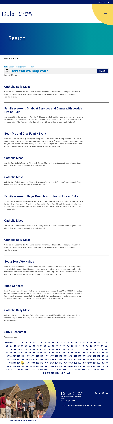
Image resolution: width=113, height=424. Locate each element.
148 (60, 359)
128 (87, 356)
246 (60, 373)
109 (14, 356)
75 (91, 349)
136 (14, 359)
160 (106, 359)
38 (53, 346)
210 (90, 366)
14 (64, 342)
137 (18, 359)
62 (41, 349)
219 (22, 370)
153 (79, 359)
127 (83, 356)
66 (56, 349)
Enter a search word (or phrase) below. (19, 67)
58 (26, 349)
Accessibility (96, 405)
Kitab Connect (13, 286)
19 (83, 342)
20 (87, 342)
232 (71, 370)
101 (87, 353)
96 (68, 353)
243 (48, 373)
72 (79, 349)
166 (26, 363)
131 (98, 356)
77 (98, 349)
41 (64, 346)
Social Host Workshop (19, 261)
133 (106, 356)
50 (98, 346)
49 (95, 346)
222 (33, 370)
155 (87, 359)
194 (30, 366)
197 (41, 366)
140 (30, 359)
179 (75, 363)
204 (68, 366)
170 (41, 363)
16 (72, 342)
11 (53, 342)
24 (102, 342)
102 (90, 353)
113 (30, 356)
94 (60, 353)
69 (68, 349)
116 (41, 356)
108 (10, 356)
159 (102, 359)
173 (52, 363)
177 (68, 363)
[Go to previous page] (9, 342)
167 (30, 363)
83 (18, 353)
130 (94, 356)
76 (95, 349)
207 (79, 366)
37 (49, 346)
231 (68, 370)
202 (60, 366)
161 (7, 363)
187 (106, 363)
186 (102, 363)
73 (83, 349)
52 (106, 346)
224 (41, 370)
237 (90, 370)
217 (14, 370)
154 (83, 359)
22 (95, 342)
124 (71, 356)
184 (94, 363)
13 (61, 342)
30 (22, 346)
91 (49, 353)
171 (45, 363)
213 (102, 366)
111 (22, 356)
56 (18, 349)
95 (64, 353)
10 (49, 342)
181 (83, 363)
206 (75, 366)
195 (33, 366)
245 (56, 373)
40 (60, 346)
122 (64, 356)
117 (45, 356)
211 (94, 366)
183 (90, 363)
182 (87, 363)
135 (10, 359)
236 (87, 370)
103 (94, 353)
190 (14, 366)
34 (37, 346)
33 (34, 346)
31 (26, 346)
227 (52, 370)
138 (22, 359)
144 (45, 359)
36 (45, 346)
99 (79, 353)
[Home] (17, 13)
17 (76, 342)
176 (64, 363)
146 (52, 359)
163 (14, 363)
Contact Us (65, 405)
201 (56, 366)
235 (83, 370)
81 (11, 353)
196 (37, 366)
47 (87, 346)
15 (68, 342)
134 (7, 359)
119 (52, 356)
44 (76, 346)
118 (49, 356)
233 (75, 370)
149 (64, 359)
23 (99, 342)
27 (11, 346)
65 (53, 349)
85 (26, 353)
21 (91, 342)
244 (52, 373)
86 (30, 353)
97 (72, 353)
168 (33, 363)
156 (90, 359)
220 (26, 370)
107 (7, 356)
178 (71, 363)
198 (45, 366)
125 (75, 356)
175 (60, 363)
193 (26, 366)
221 (30, 370)
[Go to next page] (68, 373)
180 (79, 363)
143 (41, 359)
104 (98, 353)
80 (7, 353)
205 (71, 366)
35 (41, 346)
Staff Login (101, 2)
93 (56, 353)
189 (10, 366)
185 (98, 363)
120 (56, 356)
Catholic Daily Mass (17, 86)
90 (45, 353)
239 (98, 370)
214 (106, 366)
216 (10, 370)
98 (76, 353)
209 (87, 366)
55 (15, 349)
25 (106, 342)
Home (6, 59)
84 (22, 353)
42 (68, 346)
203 (64, 366)
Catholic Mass (13, 158)
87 (34, 353)
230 (64, 370)
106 (106, 353)
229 (60, 370)
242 (44, 373)
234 (79, 370)
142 (37, 359)
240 (102, 370)
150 (68, 359)
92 (53, 353)
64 (49, 349)
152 (75, 359)
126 (79, 356)
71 (76, 349)
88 (37, 353)
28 (15, 346)
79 (106, 349)
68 (64, 349)
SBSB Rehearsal (15, 332)
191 (18, 366)
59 (30, 349)
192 (22, 366)
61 (37, 349)
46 (83, 346)
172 (49, 363)
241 (106, 370)
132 (102, 356)
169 (37, 363)
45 (79, 346)
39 (56, 346)
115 (37, 356)
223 (37, 370)
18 (80, 342)
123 (68, 356)
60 (34, 349)
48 (91, 346)
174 (56, 363)
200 (52, 366)
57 (22, 349)
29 (18, 346)
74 (87, 349)
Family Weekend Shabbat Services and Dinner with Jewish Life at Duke (43, 110)
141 (33, 359)
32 (30, 346)
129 (90, 356)
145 (49, 359)
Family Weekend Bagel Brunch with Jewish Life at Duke (41, 196)
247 (63, 373)
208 (83, 366)
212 (98, 366)
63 (45, 349)
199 (49, 366)
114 (33, 356)
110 (18, 356)
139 (26, 359)
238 (94, 370)
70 (72, 349)
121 (60, 356)
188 (7, 366)
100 (83, 353)
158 (98, 359)
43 (72, 346)
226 (49, 370)
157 (94, 359)
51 (102, 346)
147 (56, 359)
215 (7, 370)
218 (18, 370)
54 (11, 349)
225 (45, 370)
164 (18, 363)
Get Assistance (77, 405)
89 (41, 353)
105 (102, 353)
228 (56, 370)
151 (71, 359)
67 (60, 349)
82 (15, 353)
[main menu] (104, 13)
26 (7, 346)
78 (102, 349)
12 (57, 342)
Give (87, 405)
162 (10, 363)
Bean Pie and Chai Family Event (25, 133)
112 (26, 356)
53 (7, 349)
